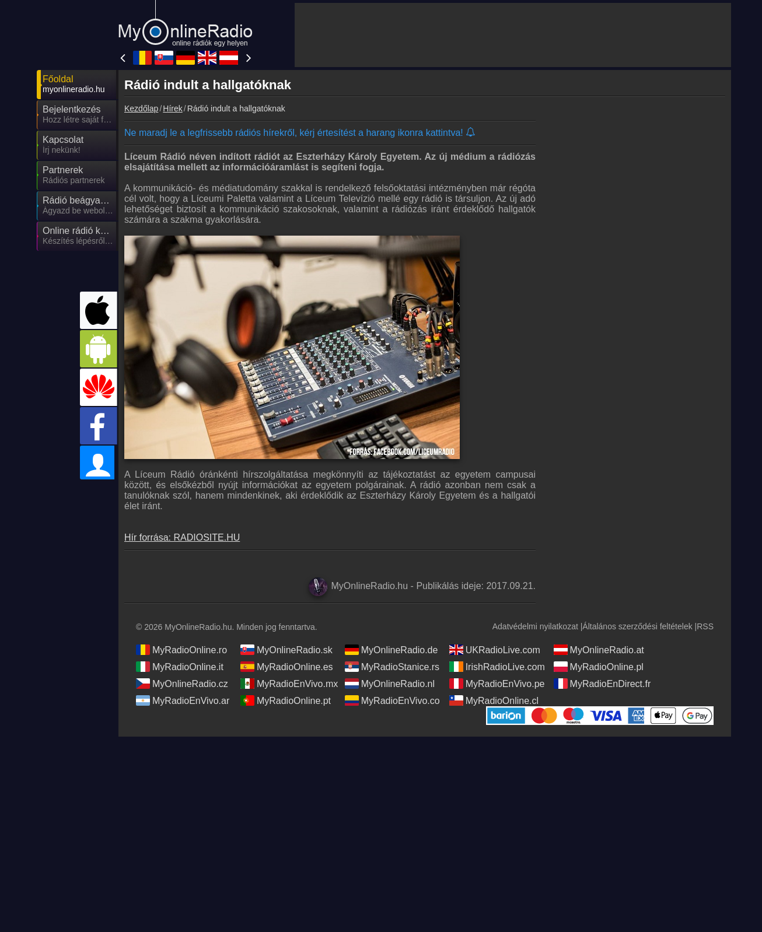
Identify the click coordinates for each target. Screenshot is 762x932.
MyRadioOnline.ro (181, 649)
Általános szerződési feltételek (637, 626)
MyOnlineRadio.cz (182, 683)
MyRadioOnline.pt (285, 700)
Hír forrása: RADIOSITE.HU (182, 537)
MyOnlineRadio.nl (390, 683)
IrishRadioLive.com (497, 666)
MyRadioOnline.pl (599, 666)
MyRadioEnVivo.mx (289, 683)
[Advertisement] (512, 35)
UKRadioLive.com (494, 649)
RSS (705, 626)
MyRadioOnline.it (179, 666)
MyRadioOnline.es (286, 666)
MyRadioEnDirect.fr (602, 683)
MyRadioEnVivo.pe (497, 683)
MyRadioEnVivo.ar (182, 700)
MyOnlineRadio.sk (286, 649)
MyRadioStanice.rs (392, 666)
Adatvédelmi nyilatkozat (535, 626)
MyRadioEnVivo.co (392, 700)
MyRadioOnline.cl (494, 700)
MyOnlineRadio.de (391, 649)
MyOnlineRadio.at (599, 649)
